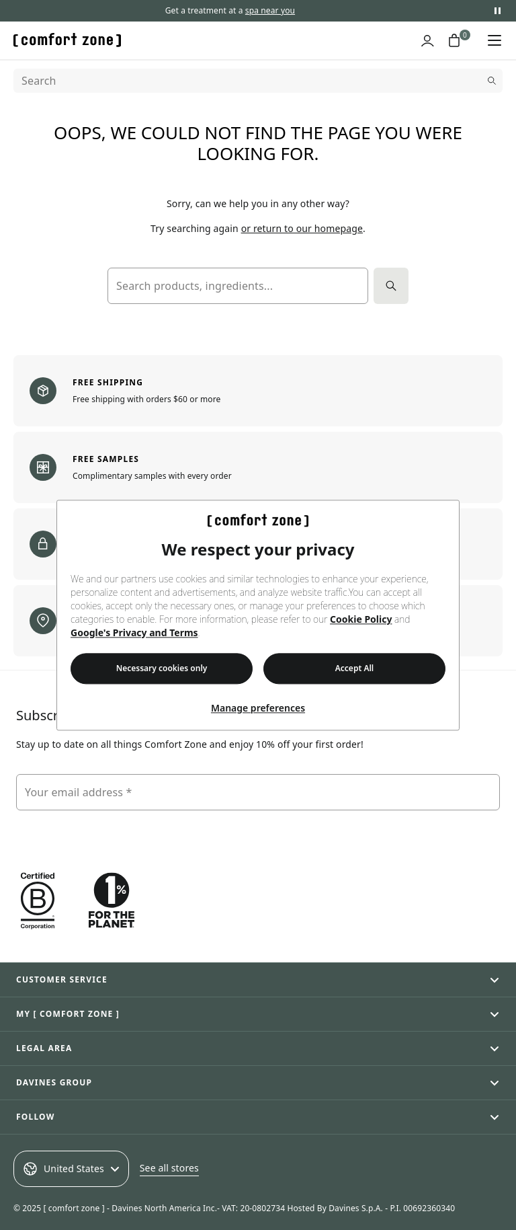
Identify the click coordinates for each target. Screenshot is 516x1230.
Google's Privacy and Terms (134, 632)
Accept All (354, 668)
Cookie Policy (361, 619)
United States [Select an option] (71, 1169)
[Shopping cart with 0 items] (454, 40)
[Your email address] (258, 792)
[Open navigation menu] (494, 40)
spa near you (270, 10)
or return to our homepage (302, 228)
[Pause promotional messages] (497, 11)
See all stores (169, 1167)
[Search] (258, 81)
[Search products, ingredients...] (238, 286)
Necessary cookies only (162, 668)
